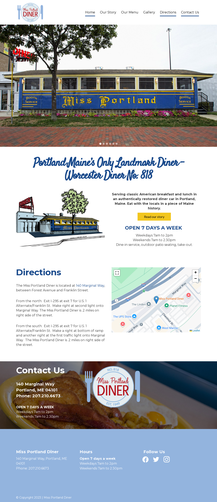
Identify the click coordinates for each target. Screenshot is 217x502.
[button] (156, 300)
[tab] (100, 144)
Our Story (108, 12)
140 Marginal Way (90, 285)
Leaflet (195, 330)
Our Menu (129, 12)
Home (90, 12)
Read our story (154, 217)
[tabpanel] (108, 86)
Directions (168, 12)
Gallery (149, 12)
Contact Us (190, 12)
